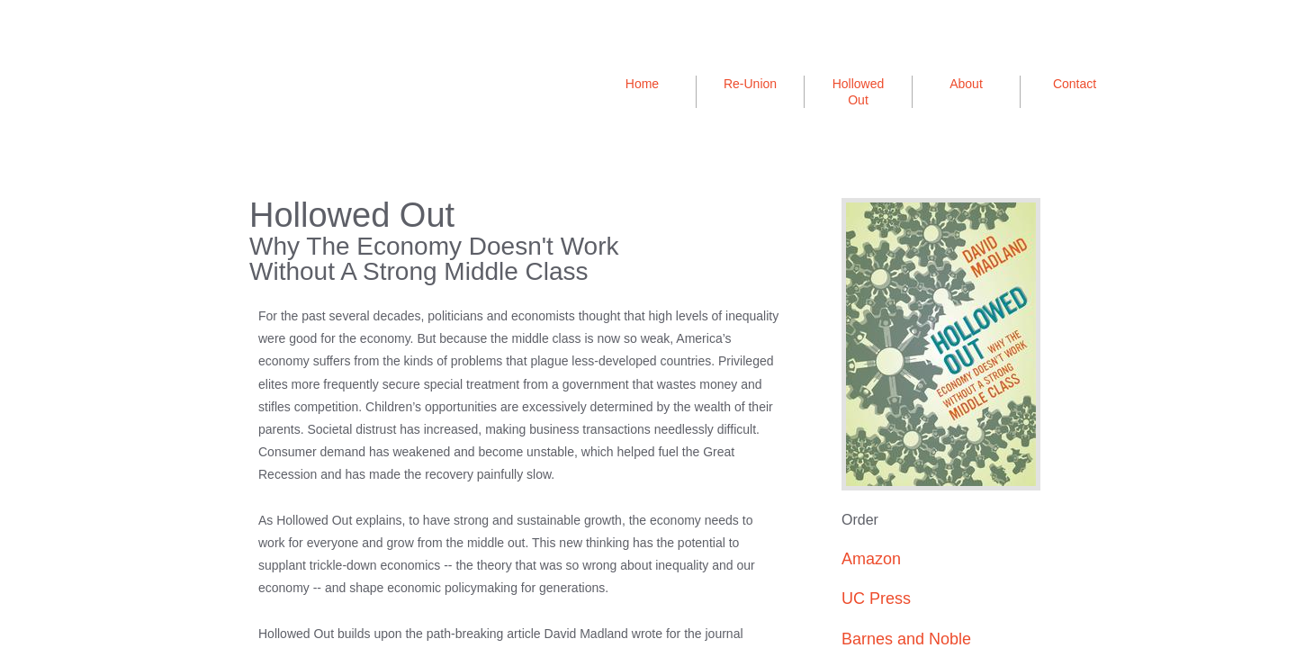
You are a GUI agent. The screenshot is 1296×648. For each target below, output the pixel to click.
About (966, 83)
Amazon (871, 559)
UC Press (876, 599)
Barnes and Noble (906, 639)
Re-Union (750, 83)
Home (642, 83)
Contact (1074, 83)
